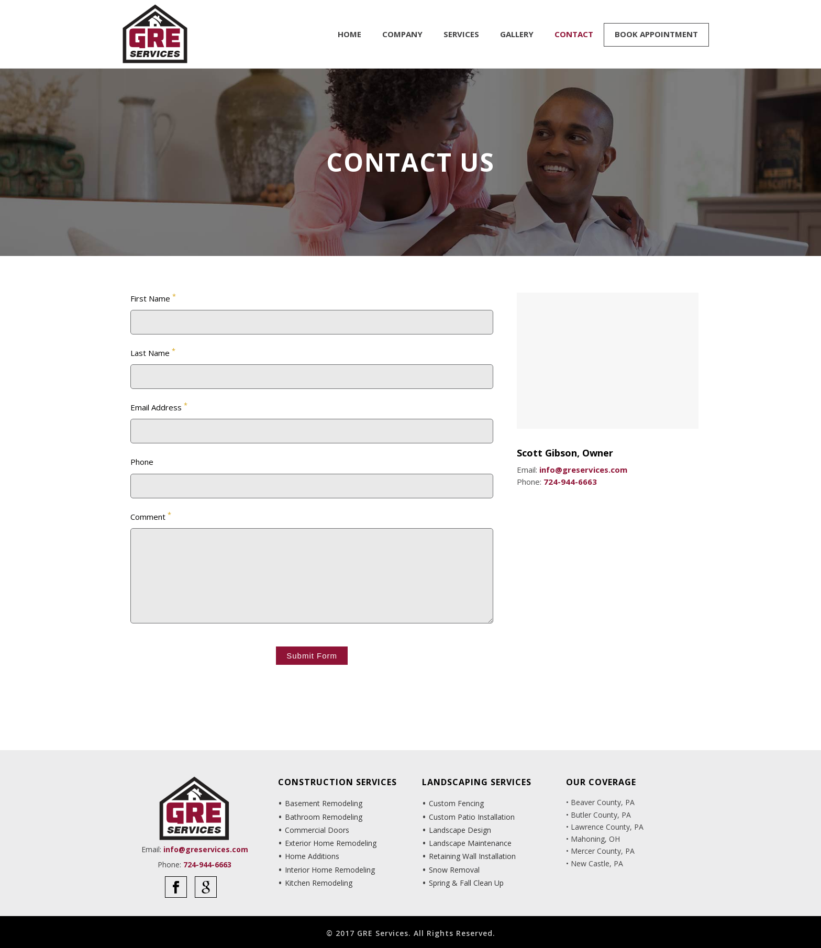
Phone (141, 461)
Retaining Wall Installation (472, 856)
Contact (573, 34)
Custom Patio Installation (472, 817)
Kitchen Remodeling (318, 883)
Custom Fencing (456, 803)
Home (349, 34)
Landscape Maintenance (470, 843)
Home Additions (312, 856)
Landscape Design (460, 830)
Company (402, 34)
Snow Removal (454, 870)
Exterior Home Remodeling (330, 843)
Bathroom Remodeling (323, 817)
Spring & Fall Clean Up (466, 883)
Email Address (158, 406)
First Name (153, 298)
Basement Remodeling (323, 803)
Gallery (517, 34)
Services (461, 34)
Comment (150, 516)
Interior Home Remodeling (330, 870)
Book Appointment (656, 34)
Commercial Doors (317, 830)
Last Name (152, 352)
